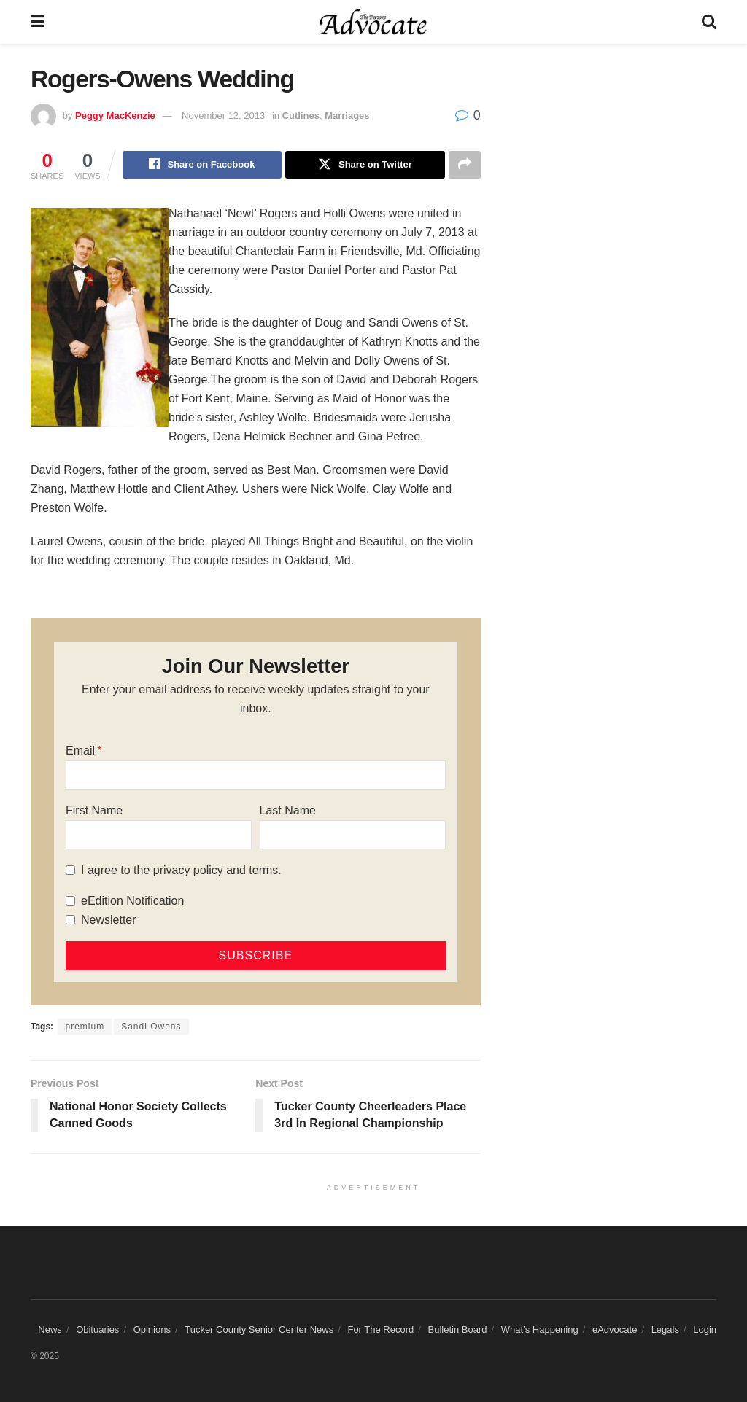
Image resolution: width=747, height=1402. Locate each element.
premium (84, 1026)
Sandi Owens (151, 1026)
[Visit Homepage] (373, 21)
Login (704, 1330)
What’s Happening (539, 1330)
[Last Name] (353, 834)
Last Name (288, 810)
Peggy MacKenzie (115, 115)
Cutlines (301, 115)
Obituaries (97, 1330)
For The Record (380, 1330)
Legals (665, 1330)
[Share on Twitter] (364, 165)
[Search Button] (709, 22)
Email (80, 750)
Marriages (347, 115)
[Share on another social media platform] (465, 165)
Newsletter (108, 920)
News (50, 1330)
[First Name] (159, 834)
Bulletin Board (457, 1330)
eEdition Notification (132, 901)
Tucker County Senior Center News (259, 1330)
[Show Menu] (37, 22)
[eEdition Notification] (70, 901)
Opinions (152, 1330)
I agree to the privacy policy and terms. (181, 870)
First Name (94, 810)
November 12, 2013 (223, 115)
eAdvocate (614, 1330)
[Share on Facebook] (202, 165)
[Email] (256, 775)
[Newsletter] (70, 919)
